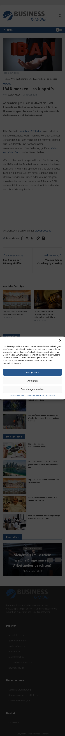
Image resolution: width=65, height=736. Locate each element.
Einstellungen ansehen (32, 389)
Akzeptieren (32, 372)
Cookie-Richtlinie (17, 395)
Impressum (50, 395)
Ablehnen (33, 380)
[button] (60, 340)
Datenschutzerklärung (35, 395)
